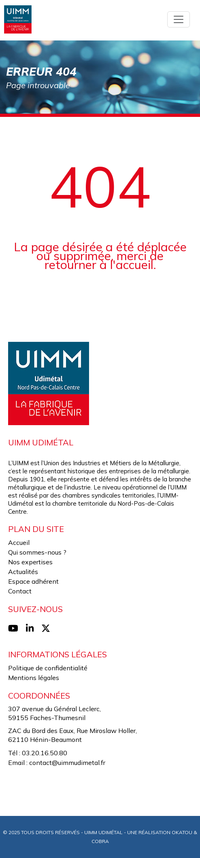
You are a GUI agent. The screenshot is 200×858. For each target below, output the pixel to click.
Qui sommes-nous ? (37, 552)
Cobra (100, 841)
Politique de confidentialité (47, 668)
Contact (20, 591)
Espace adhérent (33, 581)
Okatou (182, 832)
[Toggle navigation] (178, 19)
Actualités (23, 572)
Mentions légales (33, 678)
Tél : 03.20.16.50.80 (37, 753)
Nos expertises (30, 562)
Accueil (19, 542)
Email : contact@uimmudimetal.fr (56, 762)
